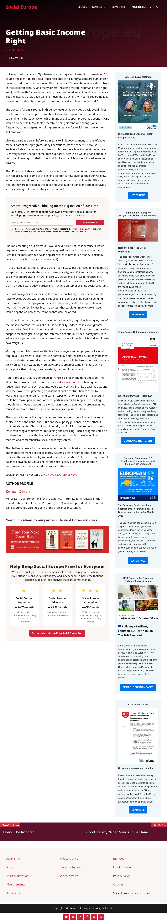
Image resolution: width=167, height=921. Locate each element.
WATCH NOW (138, 561)
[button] (157, 7)
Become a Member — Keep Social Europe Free (57, 633)
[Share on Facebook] (87, 917)
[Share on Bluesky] (66, 917)
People (10, 867)
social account (70, 382)
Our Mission (13, 858)
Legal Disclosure (123, 867)
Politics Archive (68, 858)
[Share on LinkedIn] (80, 917)
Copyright (119, 884)
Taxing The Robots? (18, 832)
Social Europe (21, 7)
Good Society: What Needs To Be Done (117, 832)
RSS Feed (118, 858)
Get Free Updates (90, 222)
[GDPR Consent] (12, 229)
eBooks (82, 6)
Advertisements (141, 6)
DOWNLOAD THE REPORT (138, 441)
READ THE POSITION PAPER (138, 687)
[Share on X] (73, 917)
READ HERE (137, 314)
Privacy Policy (78, 229)
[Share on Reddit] (94, 917)
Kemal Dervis (14, 50)
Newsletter (99, 6)
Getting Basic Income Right (61, 475)
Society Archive (68, 876)
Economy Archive (70, 867)
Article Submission (17, 876)
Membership (119, 6)
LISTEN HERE (138, 195)
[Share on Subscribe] (101, 917)
